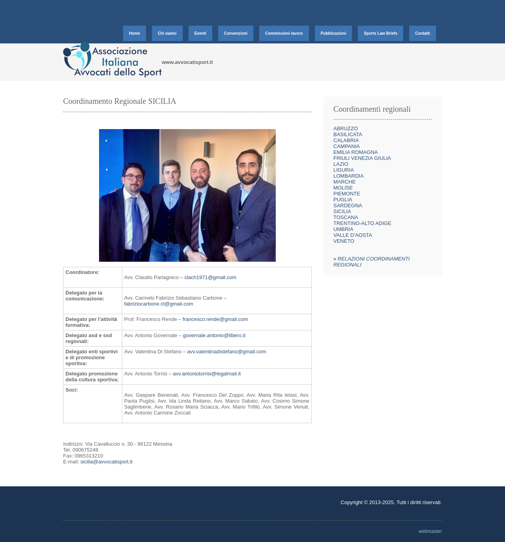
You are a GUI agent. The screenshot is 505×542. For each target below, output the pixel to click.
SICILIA (342, 211)
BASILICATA (347, 134)
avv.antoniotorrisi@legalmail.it (207, 374)
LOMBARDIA (348, 176)
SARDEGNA (347, 205)
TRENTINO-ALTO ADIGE (362, 223)
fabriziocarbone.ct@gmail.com (158, 304)
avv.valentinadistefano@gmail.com (226, 351)
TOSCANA (345, 217)
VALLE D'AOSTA (352, 235)
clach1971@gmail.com (210, 277)
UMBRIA (343, 229)
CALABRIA (346, 140)
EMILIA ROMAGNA (355, 152)
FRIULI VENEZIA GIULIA (362, 158)
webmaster (430, 531)
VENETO (343, 241)
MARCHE (344, 182)
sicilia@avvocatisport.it (106, 462)
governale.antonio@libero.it (214, 335)
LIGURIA (343, 170)
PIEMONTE (346, 194)
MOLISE (343, 188)
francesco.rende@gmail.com (215, 319)
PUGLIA (342, 200)
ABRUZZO (345, 128)
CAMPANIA (346, 146)
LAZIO (340, 164)
